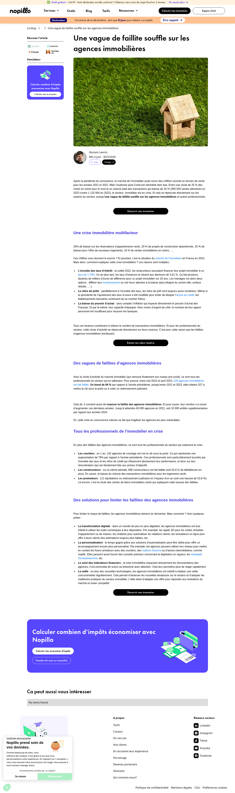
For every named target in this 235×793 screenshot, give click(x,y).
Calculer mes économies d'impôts (53, 651)
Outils (71, 11)
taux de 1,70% (86, 274)
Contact (118, 731)
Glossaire (118, 771)
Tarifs (106, 11)
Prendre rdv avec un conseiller (52, 660)
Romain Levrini (98, 152)
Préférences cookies (215, 787)
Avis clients (120, 744)
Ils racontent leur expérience (130, 751)
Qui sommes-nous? (125, 777)
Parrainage (120, 758)
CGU (197, 787)
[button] (51, 10)
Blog (89, 11)
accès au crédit (185, 295)
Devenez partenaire (125, 764)
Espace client (209, 10)
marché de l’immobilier (168, 258)
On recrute (119, 738)
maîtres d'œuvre (151, 550)
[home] (20, 10)
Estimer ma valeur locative (140, 343)
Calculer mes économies (174, 10)
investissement (111, 282)
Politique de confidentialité (152, 787)
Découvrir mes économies (140, 211)
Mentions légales (181, 787)
